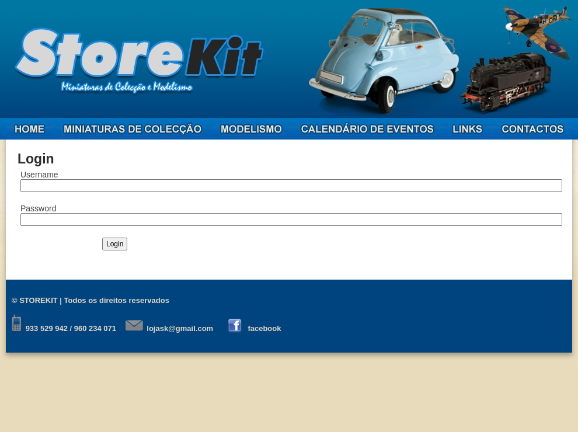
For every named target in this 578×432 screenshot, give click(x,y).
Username (39, 174)
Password (38, 208)
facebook (264, 328)
